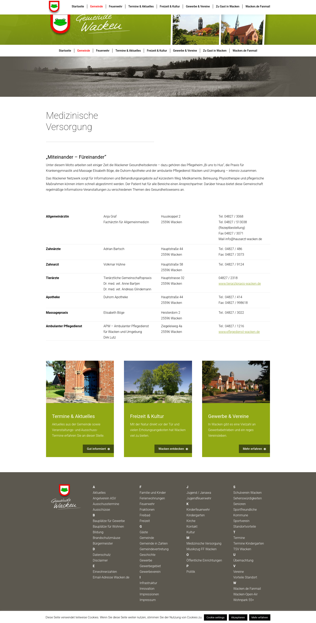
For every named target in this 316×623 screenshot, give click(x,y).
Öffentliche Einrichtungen (204, 560)
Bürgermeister (103, 543)
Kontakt (192, 526)
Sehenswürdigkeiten (247, 498)
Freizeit (145, 521)
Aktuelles (99, 493)
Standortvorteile (244, 526)
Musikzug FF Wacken (202, 549)
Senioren (239, 504)
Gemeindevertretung (154, 549)
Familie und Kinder (153, 493)
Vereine (238, 572)
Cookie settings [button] (215, 617)
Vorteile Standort (245, 577)
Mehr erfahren (260, 617)
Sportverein (241, 521)
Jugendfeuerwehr (199, 498)
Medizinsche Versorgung (204, 543)
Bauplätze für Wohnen (108, 526)
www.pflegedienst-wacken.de (239, 332)
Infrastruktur (148, 583)
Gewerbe (146, 560)
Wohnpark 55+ (243, 600)
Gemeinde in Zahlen (154, 543)
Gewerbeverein (150, 572)
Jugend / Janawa (199, 493)
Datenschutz (102, 555)
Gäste (144, 532)
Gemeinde (147, 538)
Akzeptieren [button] (238, 617)
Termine (239, 538)
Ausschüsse (101, 510)
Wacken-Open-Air (245, 594)
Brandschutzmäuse (106, 538)
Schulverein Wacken (247, 493)
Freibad (145, 515)
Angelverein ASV (104, 498)
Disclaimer (100, 560)
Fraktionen (147, 510)
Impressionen (149, 594)
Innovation (147, 589)
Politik (191, 572)
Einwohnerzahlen (105, 572)
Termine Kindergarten (248, 543)
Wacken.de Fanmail (247, 589)
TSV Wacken (242, 549)
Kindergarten (196, 515)
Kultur (191, 532)
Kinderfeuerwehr (198, 510)
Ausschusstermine (106, 504)
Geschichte (147, 555)
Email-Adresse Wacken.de (111, 577)
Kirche (191, 521)
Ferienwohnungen (152, 498)
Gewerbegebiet (150, 566)
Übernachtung (243, 560)
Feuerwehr (147, 504)
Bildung (98, 532)
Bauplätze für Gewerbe (109, 521)
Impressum (148, 600)
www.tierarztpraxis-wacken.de (240, 283)
